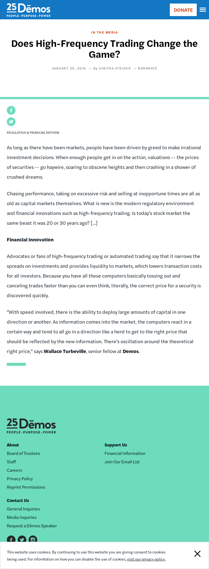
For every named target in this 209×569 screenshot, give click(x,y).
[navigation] (203, 10)
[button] (11, 110)
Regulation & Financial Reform (33, 132)
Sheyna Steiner (115, 68)
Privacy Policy (20, 478)
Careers (14, 470)
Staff (11, 461)
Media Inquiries (21, 517)
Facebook (11, 539)
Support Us (115, 445)
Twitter (22, 539)
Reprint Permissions (26, 487)
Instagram (33, 539)
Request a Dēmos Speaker (32, 525)
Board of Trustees (23, 453)
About (13, 445)
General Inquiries (23, 509)
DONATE (183, 9)
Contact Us (18, 500)
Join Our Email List (122, 461)
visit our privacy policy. (146, 559)
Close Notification (188, 555)
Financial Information (124, 453)
